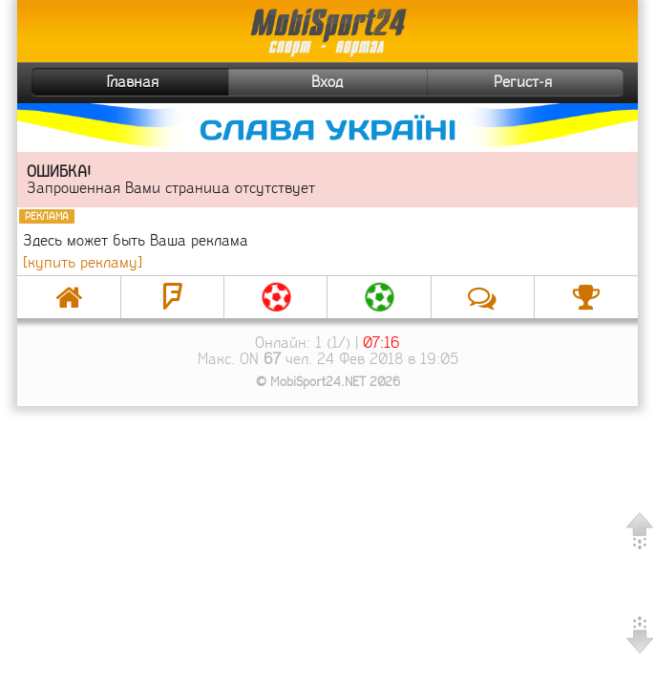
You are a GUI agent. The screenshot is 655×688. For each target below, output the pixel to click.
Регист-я (556, 82)
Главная (97, 82)
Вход (327, 82)
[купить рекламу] (82, 262)
